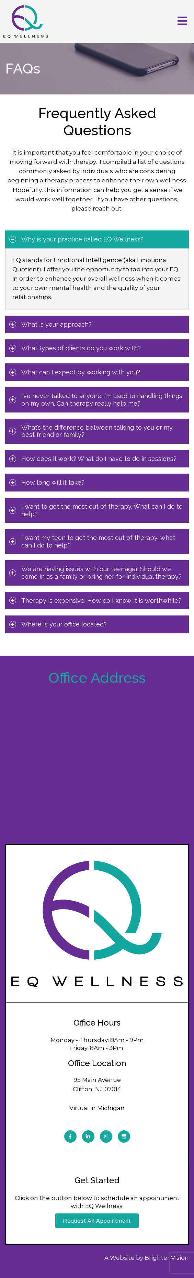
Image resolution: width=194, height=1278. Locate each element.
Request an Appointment (97, 1221)
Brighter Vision (167, 1257)
